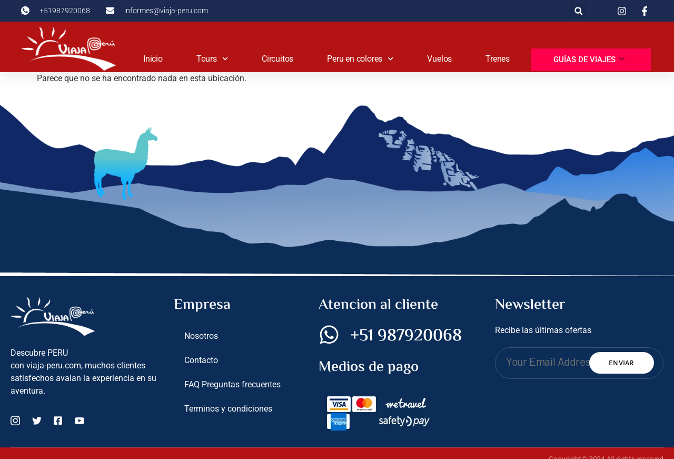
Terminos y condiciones (228, 409)
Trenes (497, 59)
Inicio (153, 59)
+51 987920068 (406, 336)
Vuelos (439, 59)
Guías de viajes (589, 59)
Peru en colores (360, 59)
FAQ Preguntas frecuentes (232, 384)
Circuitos (277, 59)
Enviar (622, 362)
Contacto (201, 360)
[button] (578, 11)
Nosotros (201, 336)
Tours (212, 59)
